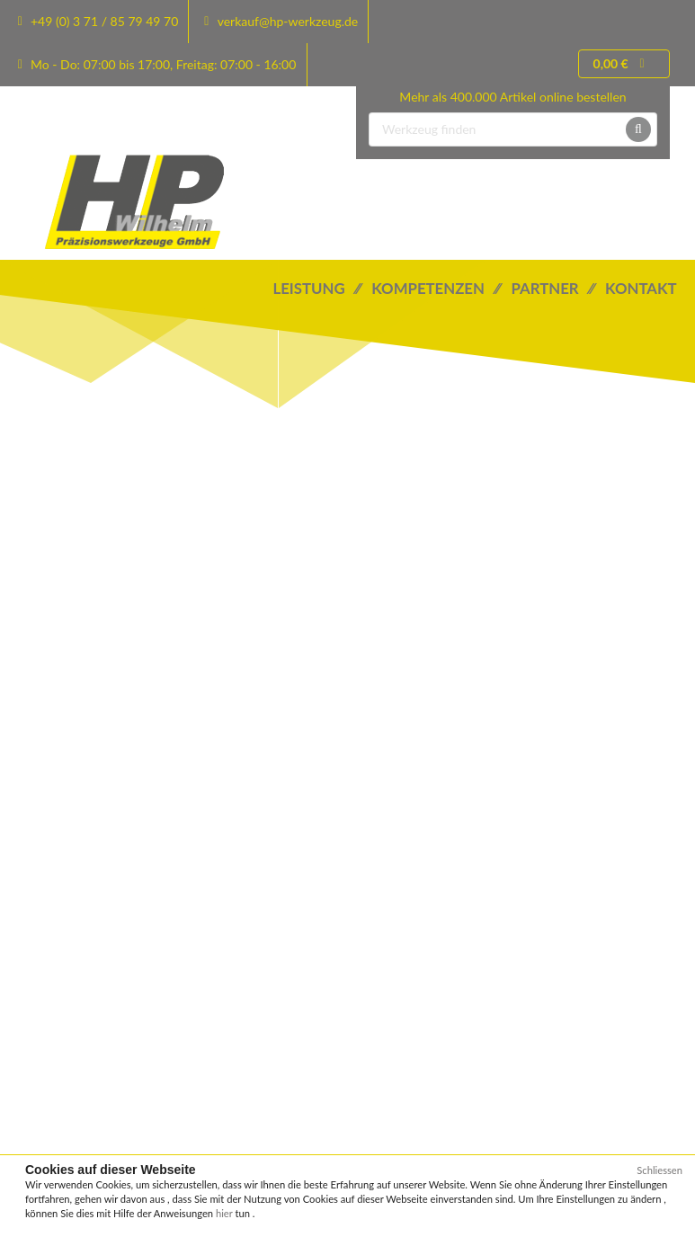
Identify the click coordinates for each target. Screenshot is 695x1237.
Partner (552, 288)
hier (226, 1213)
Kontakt (642, 288)
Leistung (317, 288)
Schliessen (659, 1170)
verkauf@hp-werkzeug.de (288, 21)
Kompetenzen (435, 288)
